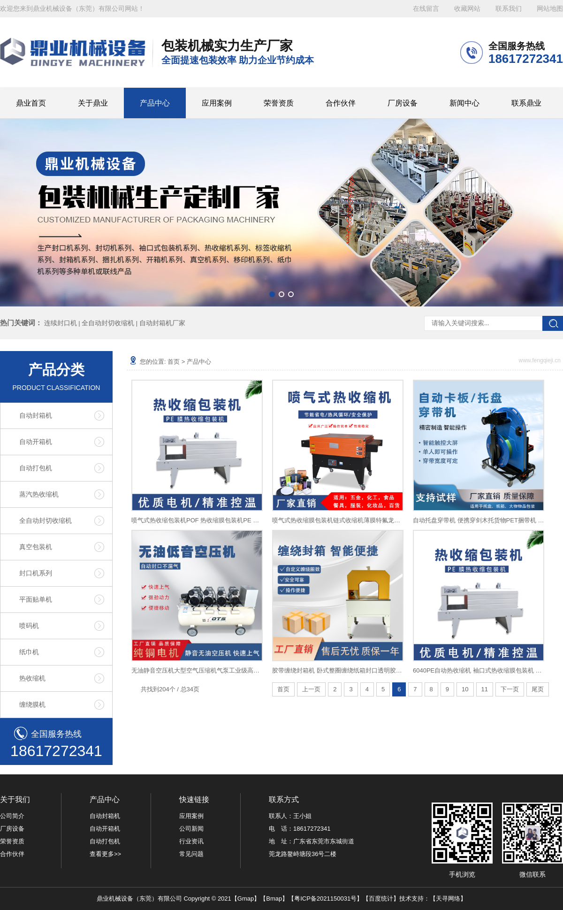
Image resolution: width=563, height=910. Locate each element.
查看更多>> (105, 853)
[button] (272, 294)
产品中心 (155, 103)
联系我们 (508, 8)
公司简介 (12, 815)
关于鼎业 (93, 103)
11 (484, 689)
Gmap (245, 898)
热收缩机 (32, 678)
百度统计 (381, 898)
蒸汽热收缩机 (39, 494)
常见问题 (191, 853)
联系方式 (284, 799)
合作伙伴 (341, 103)
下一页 (510, 689)
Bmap (274, 898)
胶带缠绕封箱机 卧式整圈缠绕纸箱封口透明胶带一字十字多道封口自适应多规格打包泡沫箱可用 (337, 670)
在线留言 (426, 8)
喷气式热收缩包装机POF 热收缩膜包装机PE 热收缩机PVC (197, 520)
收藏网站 (467, 8)
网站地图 (550, 8)
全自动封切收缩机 (108, 323)
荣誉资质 (279, 103)
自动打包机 (35, 468)
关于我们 (15, 799)
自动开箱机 (35, 441)
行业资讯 (191, 841)
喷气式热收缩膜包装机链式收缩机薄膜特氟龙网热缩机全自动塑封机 (337, 520)
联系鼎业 (526, 103)
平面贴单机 (35, 599)
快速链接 (194, 799)
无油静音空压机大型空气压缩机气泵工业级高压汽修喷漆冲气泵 (197, 670)
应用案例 (217, 103)
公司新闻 (191, 828)
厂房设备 (403, 103)
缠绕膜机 (32, 704)
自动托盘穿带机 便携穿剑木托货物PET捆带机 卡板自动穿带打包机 (478, 520)
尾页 (538, 689)
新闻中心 (464, 103)
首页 (173, 361)
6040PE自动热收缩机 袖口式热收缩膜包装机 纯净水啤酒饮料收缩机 (478, 670)
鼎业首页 (31, 103)
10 (465, 689)
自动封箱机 (35, 415)
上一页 (311, 689)
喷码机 (29, 625)
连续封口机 (60, 323)
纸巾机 (29, 652)
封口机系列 (35, 573)
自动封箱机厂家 (162, 323)
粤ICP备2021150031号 (325, 898)
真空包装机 (35, 547)
